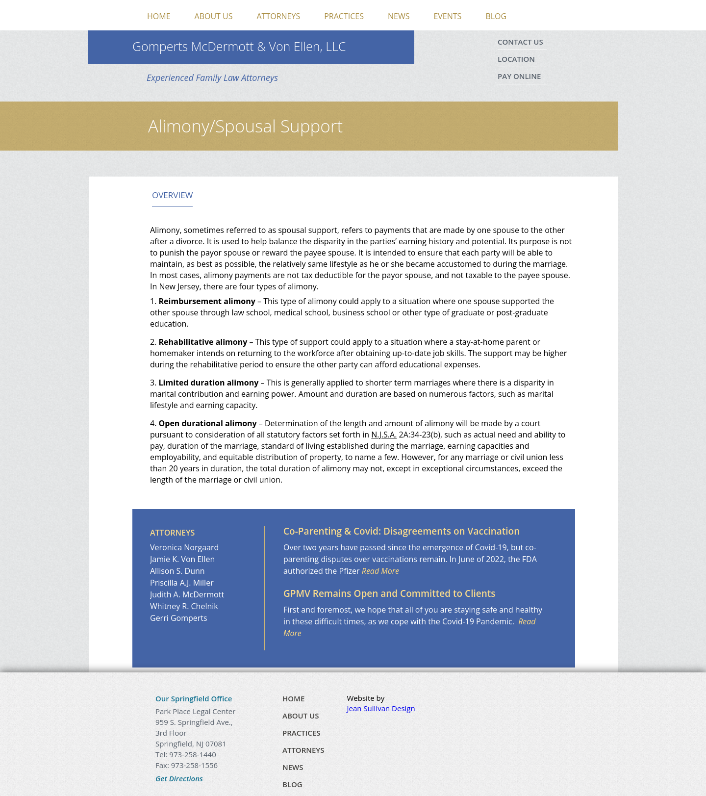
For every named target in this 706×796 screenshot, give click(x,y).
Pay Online (519, 76)
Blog (495, 16)
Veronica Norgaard (184, 547)
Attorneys (279, 16)
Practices (344, 16)
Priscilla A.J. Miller (182, 582)
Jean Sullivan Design (381, 708)
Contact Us (520, 42)
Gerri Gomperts (178, 618)
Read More (380, 570)
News (398, 16)
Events (447, 16)
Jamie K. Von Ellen (182, 559)
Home (159, 16)
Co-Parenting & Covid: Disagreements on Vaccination (401, 531)
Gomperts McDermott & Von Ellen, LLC (239, 46)
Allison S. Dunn (177, 570)
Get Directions (179, 778)
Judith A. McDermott (187, 594)
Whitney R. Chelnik (184, 606)
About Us (214, 16)
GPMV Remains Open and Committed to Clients (389, 593)
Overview (172, 195)
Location (516, 59)
